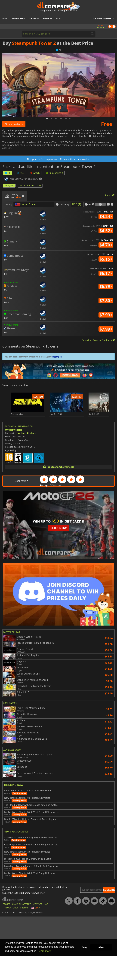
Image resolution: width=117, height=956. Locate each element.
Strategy (31, 433)
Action (21, 433)
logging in (57, 356)
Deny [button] (84, 947)
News (59, 18)
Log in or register (101, 18)
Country (8, 204)
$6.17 (105, 273)
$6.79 (105, 286)
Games (5, 18)
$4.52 (105, 230)
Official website (14, 124)
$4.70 (105, 245)
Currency (64, 204)
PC (8, 172)
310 (6, 302)
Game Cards (18, 18)
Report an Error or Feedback (98, 340)
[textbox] (26, 204)
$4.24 (105, 216)
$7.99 (105, 315)
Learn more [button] (44, 951)
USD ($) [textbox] (76, 204)
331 (6, 217)
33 (6, 231)
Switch (35, 172)
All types (9, 185)
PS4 (20, 172)
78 (6, 245)
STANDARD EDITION (30, 185)
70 (6, 318)
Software (33, 18)
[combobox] (34, 204)
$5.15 (105, 259)
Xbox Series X (54, 172)
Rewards (47, 18)
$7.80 (105, 300)
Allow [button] (101, 947)
